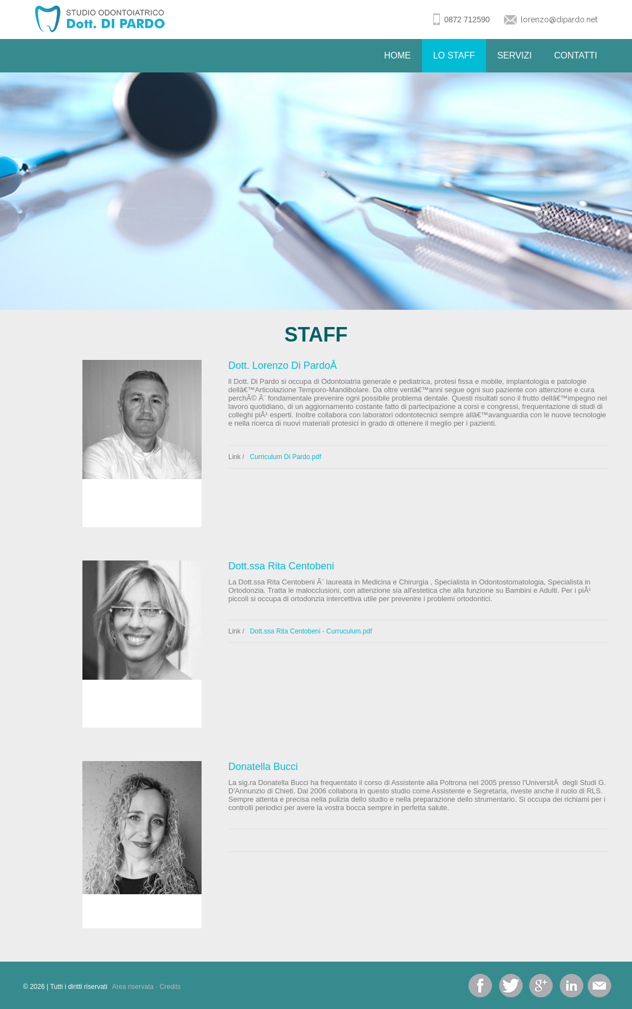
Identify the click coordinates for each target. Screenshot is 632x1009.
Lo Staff (454, 55)
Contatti (575, 55)
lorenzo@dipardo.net (559, 19)
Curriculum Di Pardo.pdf (285, 457)
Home (397, 55)
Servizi (514, 55)
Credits (170, 987)
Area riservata (133, 987)
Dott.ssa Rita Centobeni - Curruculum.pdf (311, 631)
